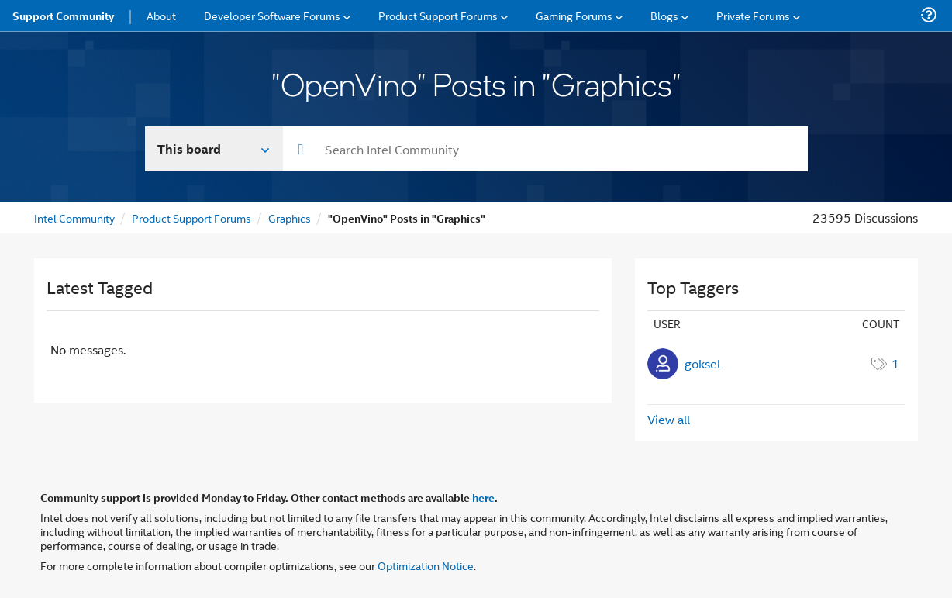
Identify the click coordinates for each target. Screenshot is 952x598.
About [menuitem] (161, 15)
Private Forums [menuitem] (753, 15)
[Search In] (214, 148)
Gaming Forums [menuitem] (574, 15)
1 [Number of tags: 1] (895, 363)
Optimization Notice (426, 565)
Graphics (289, 217)
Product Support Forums (191, 217)
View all (668, 419)
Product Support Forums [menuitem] (438, 15)
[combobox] (545, 148)
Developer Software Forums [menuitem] (272, 15)
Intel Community (74, 217)
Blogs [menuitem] (664, 15)
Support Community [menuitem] (63, 15)
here (483, 497)
